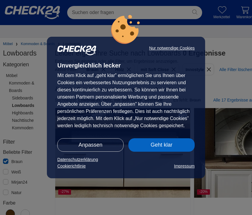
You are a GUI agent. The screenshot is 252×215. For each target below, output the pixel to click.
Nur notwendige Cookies (172, 48)
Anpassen (90, 145)
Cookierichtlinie (71, 166)
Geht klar (161, 145)
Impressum (184, 166)
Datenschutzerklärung (77, 159)
